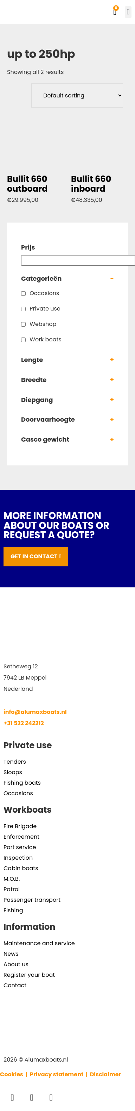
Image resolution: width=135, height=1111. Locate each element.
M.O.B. (12, 879)
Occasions (44, 293)
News (11, 954)
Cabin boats (21, 868)
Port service (20, 847)
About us (16, 964)
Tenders (15, 762)
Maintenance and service (39, 943)
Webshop (43, 324)
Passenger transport (32, 900)
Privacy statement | (60, 1074)
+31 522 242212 (24, 723)
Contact (15, 985)
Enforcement (21, 837)
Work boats (45, 339)
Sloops (13, 772)
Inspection (18, 858)
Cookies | (14, 1074)
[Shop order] (77, 95)
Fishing (13, 910)
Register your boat (29, 975)
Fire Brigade (20, 826)
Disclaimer (105, 1074)
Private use (45, 309)
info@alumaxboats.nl (35, 712)
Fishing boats (22, 783)
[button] (128, 12)
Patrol (12, 889)
